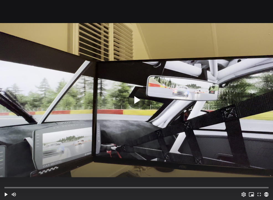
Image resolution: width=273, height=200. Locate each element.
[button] (6, 194)
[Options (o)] (243, 194)
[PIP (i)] (251, 194)
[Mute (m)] (14, 194)
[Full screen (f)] (259, 194)
